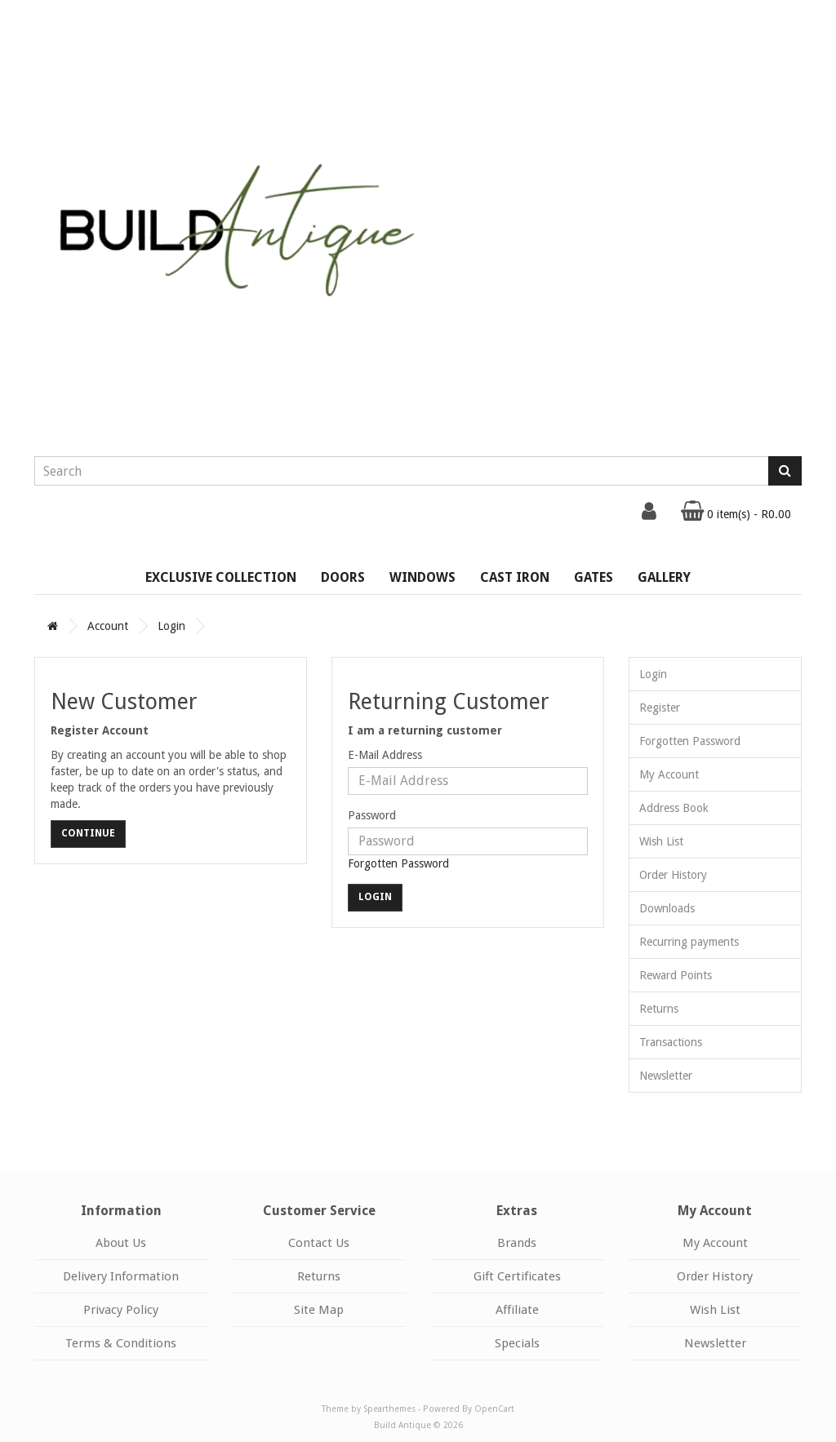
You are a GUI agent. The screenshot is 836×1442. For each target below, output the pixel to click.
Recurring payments (689, 941)
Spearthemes (389, 1409)
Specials (517, 1343)
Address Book (674, 807)
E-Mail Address (385, 754)
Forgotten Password (398, 863)
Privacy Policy (120, 1309)
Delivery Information (121, 1276)
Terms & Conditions (120, 1343)
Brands (516, 1243)
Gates (593, 577)
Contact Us (318, 1243)
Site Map (319, 1309)
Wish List (661, 841)
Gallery (664, 577)
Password (372, 815)
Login (171, 625)
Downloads (667, 908)
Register (659, 707)
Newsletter (665, 1075)
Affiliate (517, 1309)
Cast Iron (514, 577)
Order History (673, 874)
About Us (121, 1243)
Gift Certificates (517, 1276)
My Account (669, 774)
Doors (343, 577)
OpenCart (494, 1409)
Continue (88, 833)
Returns (658, 1008)
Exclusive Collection (220, 577)
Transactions (670, 1042)
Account (107, 625)
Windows (422, 577)
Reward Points (675, 975)
